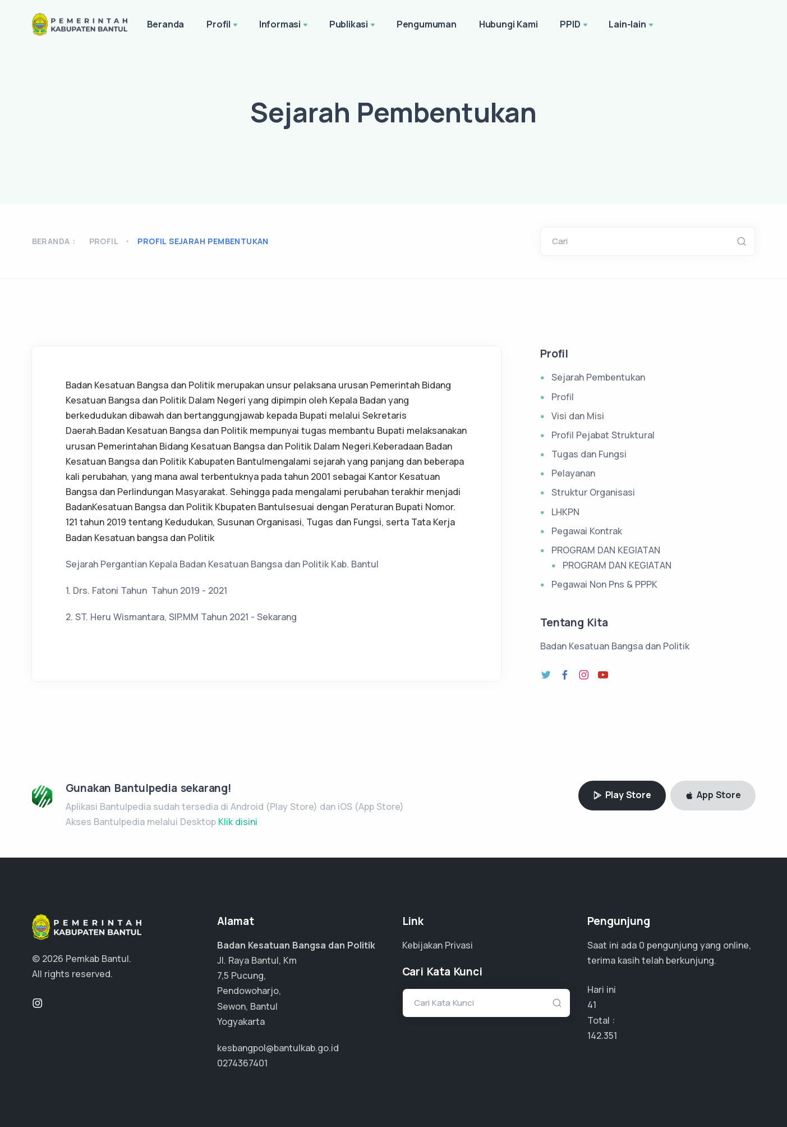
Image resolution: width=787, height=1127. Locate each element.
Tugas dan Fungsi (589, 454)
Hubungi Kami (508, 24)
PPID (574, 25)
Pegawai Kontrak (586, 531)
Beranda (166, 24)
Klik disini (237, 822)
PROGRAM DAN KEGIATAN (605, 550)
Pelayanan (573, 473)
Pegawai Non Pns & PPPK (604, 584)
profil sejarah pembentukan (202, 241)
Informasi (284, 25)
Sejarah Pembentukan (598, 377)
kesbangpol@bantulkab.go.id (278, 1048)
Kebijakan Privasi (437, 945)
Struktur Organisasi (593, 492)
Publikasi (353, 25)
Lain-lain (632, 25)
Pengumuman (427, 24)
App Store (713, 795)
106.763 (603, 1035)
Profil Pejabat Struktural (603, 435)
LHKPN (565, 512)
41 (591, 1004)
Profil (223, 25)
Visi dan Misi (577, 416)
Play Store (622, 795)
